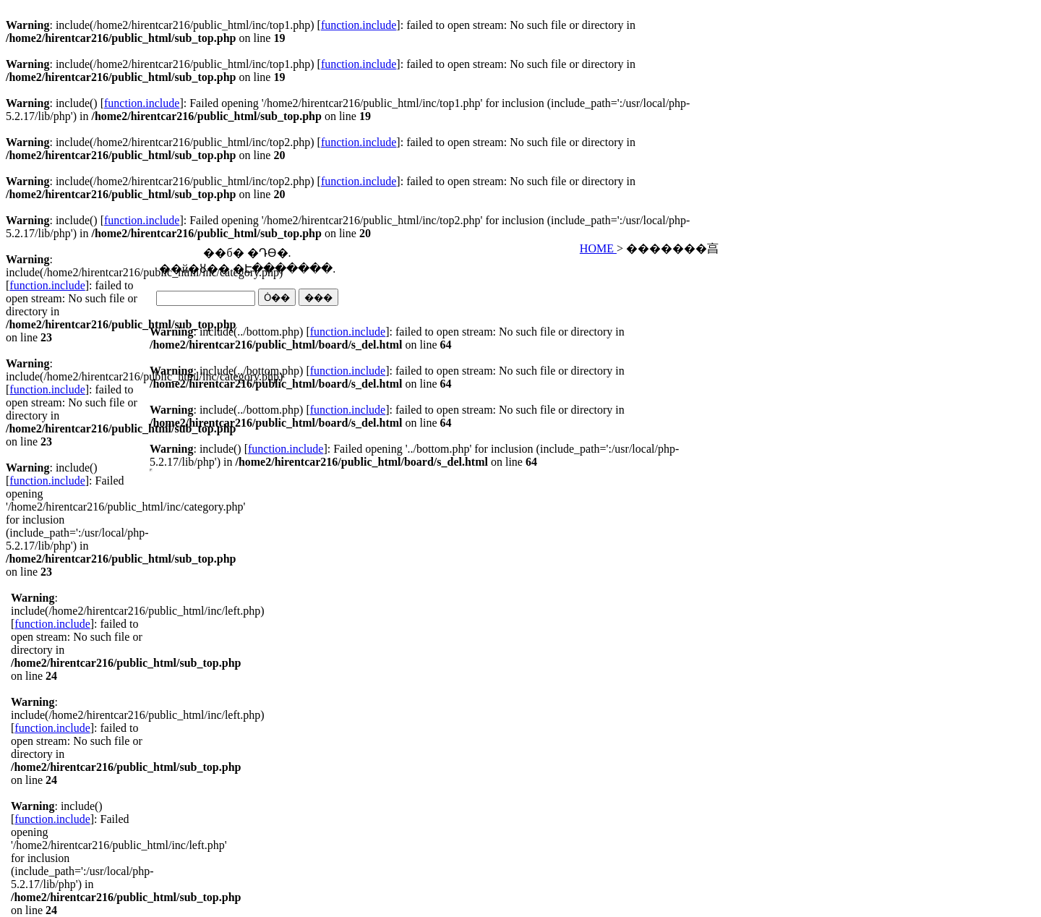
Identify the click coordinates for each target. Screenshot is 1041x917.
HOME (598, 248)
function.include (358, 25)
